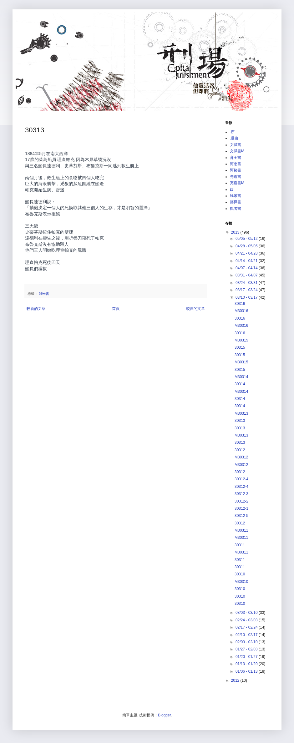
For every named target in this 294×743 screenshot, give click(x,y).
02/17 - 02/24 (247, 627)
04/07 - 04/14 (247, 268)
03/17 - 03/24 (247, 290)
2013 (236, 232)
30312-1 (241, 508)
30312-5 (241, 515)
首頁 (115, 308)
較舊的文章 (195, 308)
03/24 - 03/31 (247, 283)
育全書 (235, 157)
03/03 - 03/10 (247, 612)
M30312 (241, 457)
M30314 (241, 377)
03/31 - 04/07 (247, 275)
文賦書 (235, 145)
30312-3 (241, 494)
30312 (240, 450)
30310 (240, 574)
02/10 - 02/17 (247, 635)
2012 (236, 680)
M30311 (241, 530)
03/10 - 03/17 (247, 297)
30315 (240, 347)
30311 (240, 545)
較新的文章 (36, 308)
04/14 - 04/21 (247, 261)
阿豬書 (235, 170)
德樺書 (235, 202)
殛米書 (44, 294)
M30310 (241, 581)
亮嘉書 (235, 176)
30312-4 (241, 479)
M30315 (241, 340)
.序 (232, 132)
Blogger (164, 715)
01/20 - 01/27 (247, 657)
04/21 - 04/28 (247, 253)
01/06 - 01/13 (247, 671)
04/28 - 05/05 (247, 246)
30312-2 (241, 501)
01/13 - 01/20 (247, 664)
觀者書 (235, 208)
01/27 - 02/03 (247, 649)
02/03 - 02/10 (247, 642)
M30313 (241, 413)
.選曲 (234, 138)
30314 (240, 384)
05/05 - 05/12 (247, 238)
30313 (240, 420)
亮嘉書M (237, 183)
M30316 (241, 311)
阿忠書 (235, 164)
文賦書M (237, 151)
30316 (240, 303)
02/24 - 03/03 (247, 620)
